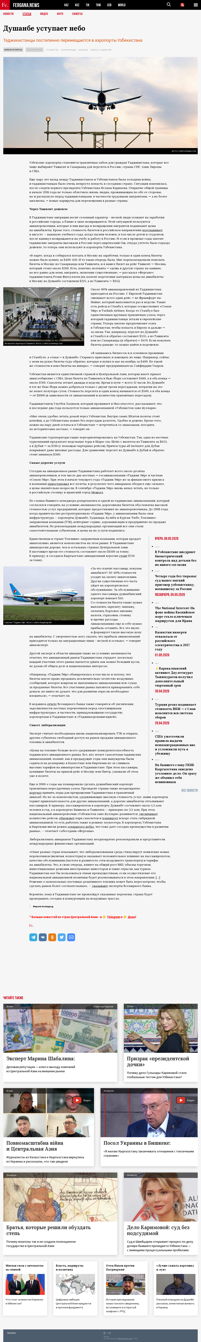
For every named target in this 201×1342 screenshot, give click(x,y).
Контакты (11, 1332)
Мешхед (97, 492)
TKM (98, 5)
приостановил (58, 484)
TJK (87, 5)
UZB (109, 5)
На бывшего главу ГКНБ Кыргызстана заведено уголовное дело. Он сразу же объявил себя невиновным (176, 773)
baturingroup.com (125, 1338)
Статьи (27, 14)
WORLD (121, 5)
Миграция (83, 50)
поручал (35, 793)
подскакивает (152, 230)
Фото (60, 14)
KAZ (66, 5)
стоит (123, 556)
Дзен (131, 917)
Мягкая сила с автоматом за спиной (25, 1267)
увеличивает (148, 814)
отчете (52, 704)
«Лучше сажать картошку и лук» (175, 1267)
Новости (8, 14)
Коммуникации (68, 50)
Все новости (189, 790)
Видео (44, 14)
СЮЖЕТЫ (77, 14)
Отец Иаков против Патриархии (120, 1267)
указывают (100, 886)
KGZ (77, 5)
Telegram (113, 917)
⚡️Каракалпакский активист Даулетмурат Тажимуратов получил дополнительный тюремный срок (174, 676)
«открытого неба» (81, 827)
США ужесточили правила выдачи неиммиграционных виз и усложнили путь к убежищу (175, 744)
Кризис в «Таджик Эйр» (101, 50)
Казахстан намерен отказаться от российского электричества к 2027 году (172, 640)
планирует (110, 818)
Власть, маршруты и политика (70, 1267)
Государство (52, 50)
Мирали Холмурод (13, 49)
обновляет (67, 818)
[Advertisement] (100, 971)
